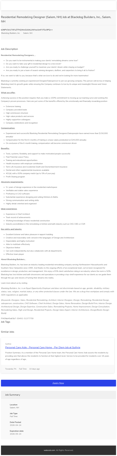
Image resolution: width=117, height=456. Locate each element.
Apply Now (58, 383)
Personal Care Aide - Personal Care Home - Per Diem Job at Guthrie (42, 347)
